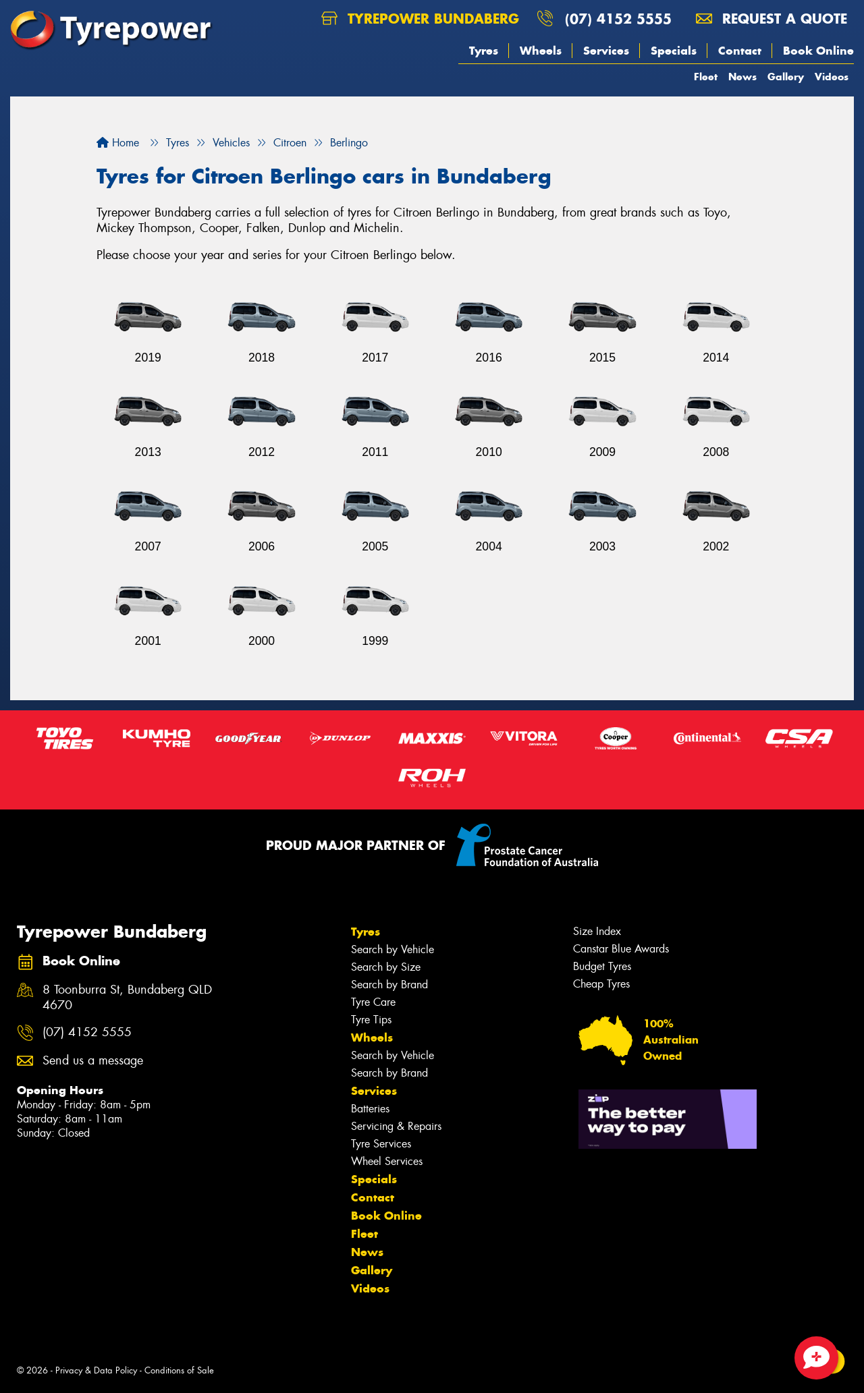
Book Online (818, 50)
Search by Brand (389, 984)
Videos (831, 76)
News (742, 76)
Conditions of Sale (179, 1370)
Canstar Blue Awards (621, 949)
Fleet (706, 76)
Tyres (483, 50)
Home (118, 143)
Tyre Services (381, 1144)
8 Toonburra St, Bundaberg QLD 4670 (127, 997)
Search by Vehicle (392, 949)
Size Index (597, 931)
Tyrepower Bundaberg (420, 18)
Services (606, 50)
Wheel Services (387, 1161)
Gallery (785, 76)
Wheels (541, 50)
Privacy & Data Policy (96, 1370)
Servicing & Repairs (396, 1126)
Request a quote (771, 18)
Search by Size (386, 967)
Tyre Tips (371, 1020)
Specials (674, 50)
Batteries (370, 1109)
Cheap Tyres (601, 984)
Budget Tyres (602, 966)
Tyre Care (373, 1002)
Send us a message (93, 1061)
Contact (739, 50)
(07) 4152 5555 (618, 18)
